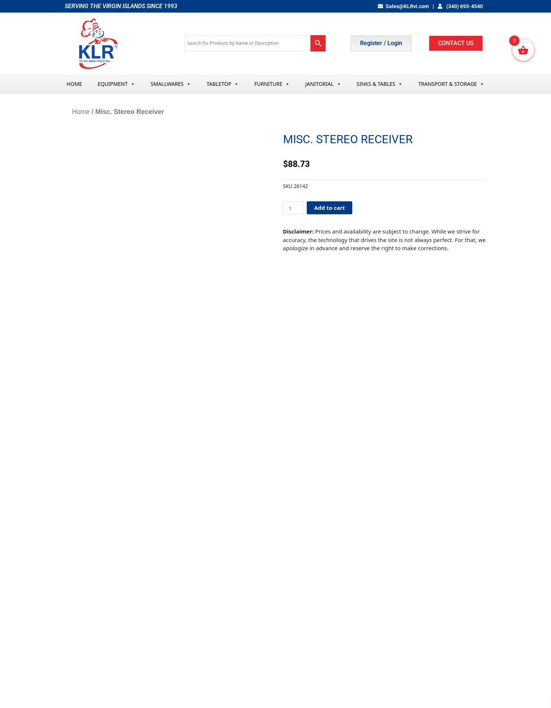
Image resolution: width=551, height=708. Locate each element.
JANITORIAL (323, 83)
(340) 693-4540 (460, 6)
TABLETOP (222, 83)
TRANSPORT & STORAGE (451, 83)
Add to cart (329, 207)
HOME (74, 83)
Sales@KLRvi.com (403, 6)
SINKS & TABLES (380, 83)
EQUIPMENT (116, 83)
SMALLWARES (171, 83)
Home (81, 111)
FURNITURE (272, 83)
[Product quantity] (293, 207)
